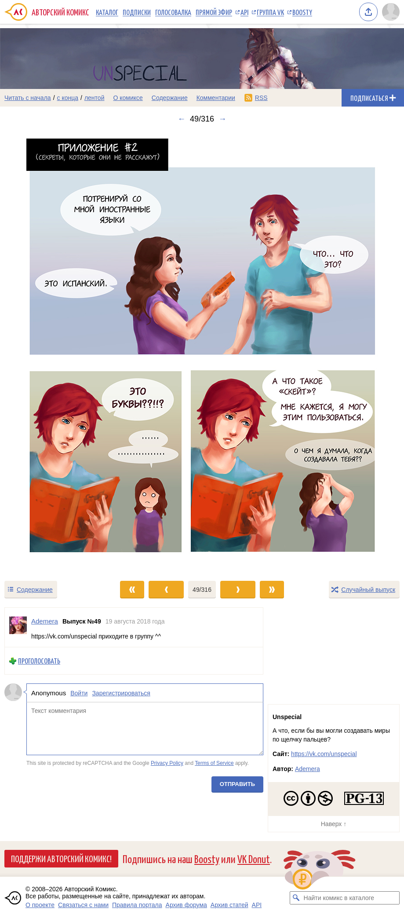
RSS (261, 97)
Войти (78, 693)
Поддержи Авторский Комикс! (61, 858)
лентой (94, 97)
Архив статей (229, 904)
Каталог (107, 12)
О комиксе (127, 97)
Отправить (237, 784)
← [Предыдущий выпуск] (182, 118)
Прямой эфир (214, 12)
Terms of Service (214, 763)
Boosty (302, 12)
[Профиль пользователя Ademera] (18, 627)
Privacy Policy (167, 763)
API (244, 12)
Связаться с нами (83, 904)
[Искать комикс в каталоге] (296, 898)
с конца (68, 97)
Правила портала (137, 904)
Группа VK (270, 12)
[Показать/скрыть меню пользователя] (391, 12)
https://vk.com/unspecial (324, 753)
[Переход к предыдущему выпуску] (50, 352)
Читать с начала (27, 97)
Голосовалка (173, 12)
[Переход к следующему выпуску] (202, 352)
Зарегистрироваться (121, 693)
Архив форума (186, 904)
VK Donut (253, 858)
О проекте (40, 904)
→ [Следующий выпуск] (222, 118)
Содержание (170, 97)
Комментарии (216, 97)
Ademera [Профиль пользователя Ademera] (44, 621)
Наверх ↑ (333, 823)
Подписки (137, 12)
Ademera (307, 768)
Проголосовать (39, 660)
